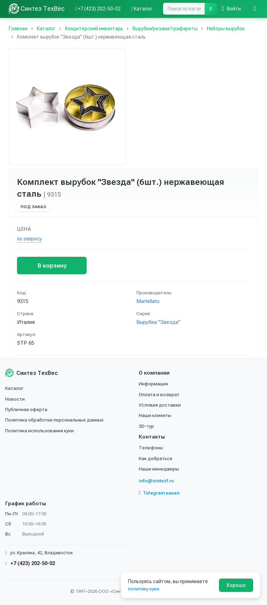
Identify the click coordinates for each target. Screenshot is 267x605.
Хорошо (236, 585)
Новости (15, 399)
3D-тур (146, 426)
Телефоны (151, 447)
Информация (154, 383)
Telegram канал (159, 493)
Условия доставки (160, 405)
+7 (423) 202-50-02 (30, 563)
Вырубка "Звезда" (158, 322)
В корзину (52, 265)
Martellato (148, 301)
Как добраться (156, 458)
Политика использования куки (39, 430)
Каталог (14, 388)
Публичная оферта (26, 409)
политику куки (144, 588)
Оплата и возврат (159, 394)
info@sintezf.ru (156, 480)
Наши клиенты (155, 415)
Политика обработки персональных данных (54, 420)
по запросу (29, 239)
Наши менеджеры (159, 469)
